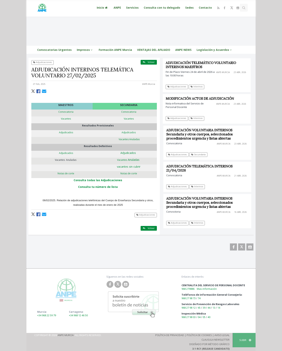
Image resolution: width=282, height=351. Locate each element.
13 (213, 307)
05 (204, 317)
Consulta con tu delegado (162, 7)
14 (218, 307)
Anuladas (128, 160)
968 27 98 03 (189, 317)
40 (209, 317)
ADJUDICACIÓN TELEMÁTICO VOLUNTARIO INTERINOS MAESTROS (201, 65)
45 (199, 307)
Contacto (205, 7)
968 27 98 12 (189, 307)
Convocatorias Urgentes (54, 50)
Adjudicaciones (42, 62)
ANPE (117, 7)
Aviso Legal (222, 335)
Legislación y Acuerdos (215, 50)
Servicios (132, 7)
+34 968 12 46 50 (78, 315)
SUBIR (245, 340)
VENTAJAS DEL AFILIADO (153, 50)
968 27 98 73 (189, 298)
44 (209, 307)
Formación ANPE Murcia (115, 50)
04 (199, 317)
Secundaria (200, 154)
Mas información (207, 289)
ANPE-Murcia (148, 84)
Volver (149, 62)
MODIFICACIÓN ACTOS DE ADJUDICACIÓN (200, 98)
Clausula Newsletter (216, 339)
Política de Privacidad (169, 335)
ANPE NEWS (183, 50)
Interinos (196, 86)
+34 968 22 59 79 (46, 315)
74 (199, 298)
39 (204, 307)
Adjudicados (128, 153)
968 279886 (188, 289)
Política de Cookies (199, 335)
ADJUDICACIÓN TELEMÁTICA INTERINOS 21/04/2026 (201, 168)
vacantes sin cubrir (128, 166)
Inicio (102, 7)
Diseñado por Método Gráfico (209, 344)
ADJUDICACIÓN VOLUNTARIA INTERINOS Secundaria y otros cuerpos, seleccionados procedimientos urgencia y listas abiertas (201, 134)
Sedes (189, 7)
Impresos (85, 50)
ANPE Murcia (66, 335)
